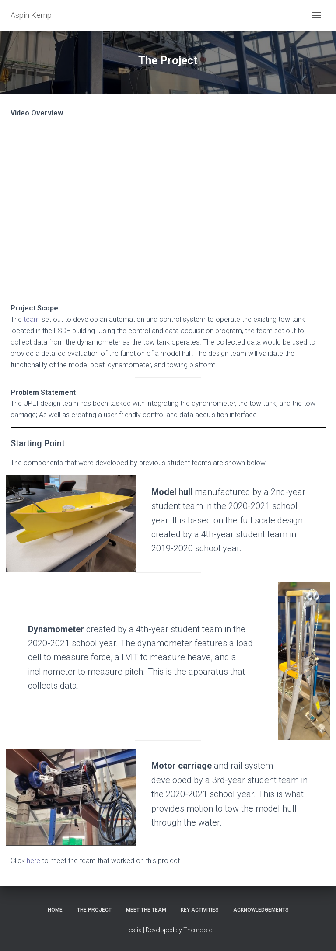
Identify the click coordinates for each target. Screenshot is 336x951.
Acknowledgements (261, 910)
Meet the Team (146, 910)
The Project (94, 910)
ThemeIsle (197, 930)
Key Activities (200, 910)
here (33, 861)
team (32, 319)
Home (55, 910)
